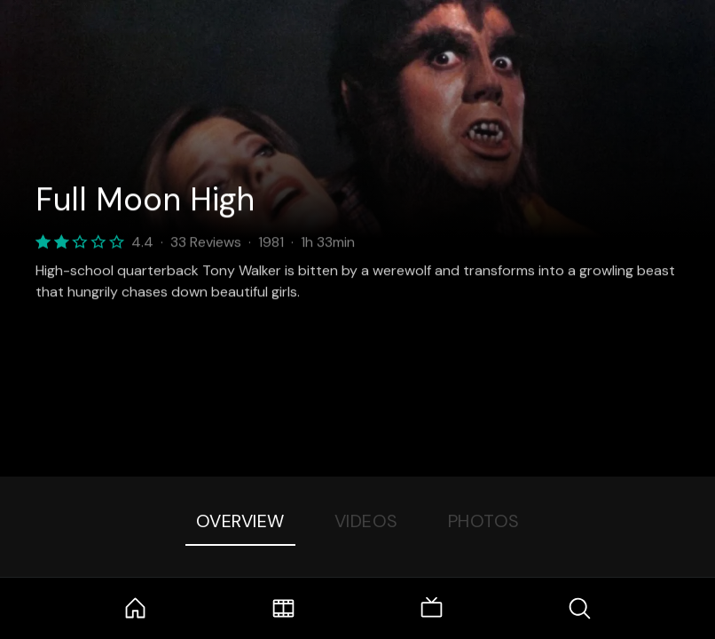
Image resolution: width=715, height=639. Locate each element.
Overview (240, 520)
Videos (366, 520)
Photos (484, 520)
